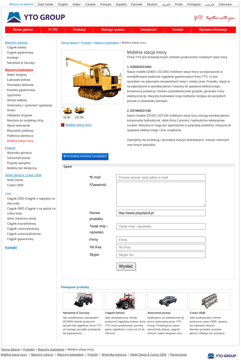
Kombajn (12, 57)
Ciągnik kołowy (115, 312)
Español (121, 4)
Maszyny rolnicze (16, 42)
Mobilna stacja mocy (78, 125)
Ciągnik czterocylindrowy (23, 229)
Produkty (79, 29)
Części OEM (197, 312)
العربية (166, 4)
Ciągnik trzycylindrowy (21, 223)
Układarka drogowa (19, 115)
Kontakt (177, 29)
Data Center (46, 4)
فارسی (209, 4)
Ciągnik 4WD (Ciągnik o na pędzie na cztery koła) (31, 211)
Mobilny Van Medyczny (22, 168)
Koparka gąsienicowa (21, 90)
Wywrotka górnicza (19, 153)
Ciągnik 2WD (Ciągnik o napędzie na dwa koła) (31, 201)
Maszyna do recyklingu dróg (25, 120)
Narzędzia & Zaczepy (76, 312)
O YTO (53, 29)
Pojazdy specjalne (19, 163)
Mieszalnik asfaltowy (20, 130)
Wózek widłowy (17, 100)
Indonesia (225, 4)
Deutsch (152, 4)
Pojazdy (10, 148)
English (63, 4)
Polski (179, 4)
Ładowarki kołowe (18, 80)
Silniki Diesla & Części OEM (23, 175)
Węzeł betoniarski (18, 125)
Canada (90, 4)
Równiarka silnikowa (20, 85)
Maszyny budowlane (107, 42)
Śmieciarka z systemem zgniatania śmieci (29, 108)
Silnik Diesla (15, 180)
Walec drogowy (17, 74)
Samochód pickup (159, 312)
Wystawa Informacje (213, 29)
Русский (136, 4)
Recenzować (178, 354)
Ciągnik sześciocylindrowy (24, 234)
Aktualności (148, 29)
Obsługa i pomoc (113, 29)
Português (194, 4)
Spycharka (14, 95)
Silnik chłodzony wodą (21, 218)
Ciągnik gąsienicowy (20, 52)
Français (105, 4)
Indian (77, 4)
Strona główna (23, 29)
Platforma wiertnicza (20, 136)
